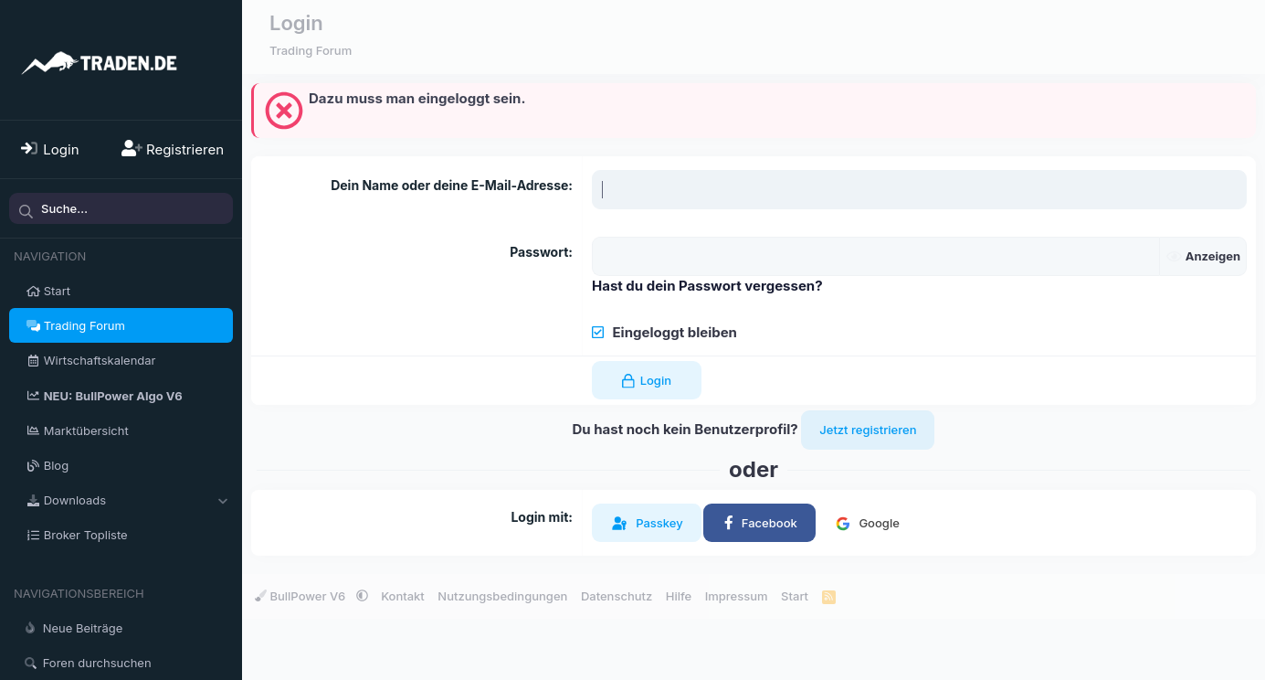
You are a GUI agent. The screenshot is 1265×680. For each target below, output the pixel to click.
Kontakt (403, 596)
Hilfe (678, 596)
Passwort (539, 252)
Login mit (539, 517)
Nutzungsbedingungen (502, 596)
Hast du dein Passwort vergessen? (707, 285)
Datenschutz (616, 596)
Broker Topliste (86, 534)
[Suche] (121, 208)
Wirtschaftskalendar (100, 360)
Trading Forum (84, 325)
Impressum (736, 596)
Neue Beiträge (83, 628)
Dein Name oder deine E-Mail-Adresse (449, 185)
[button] (222, 500)
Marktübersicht (86, 430)
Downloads (75, 500)
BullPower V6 (302, 596)
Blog (56, 465)
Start (57, 290)
